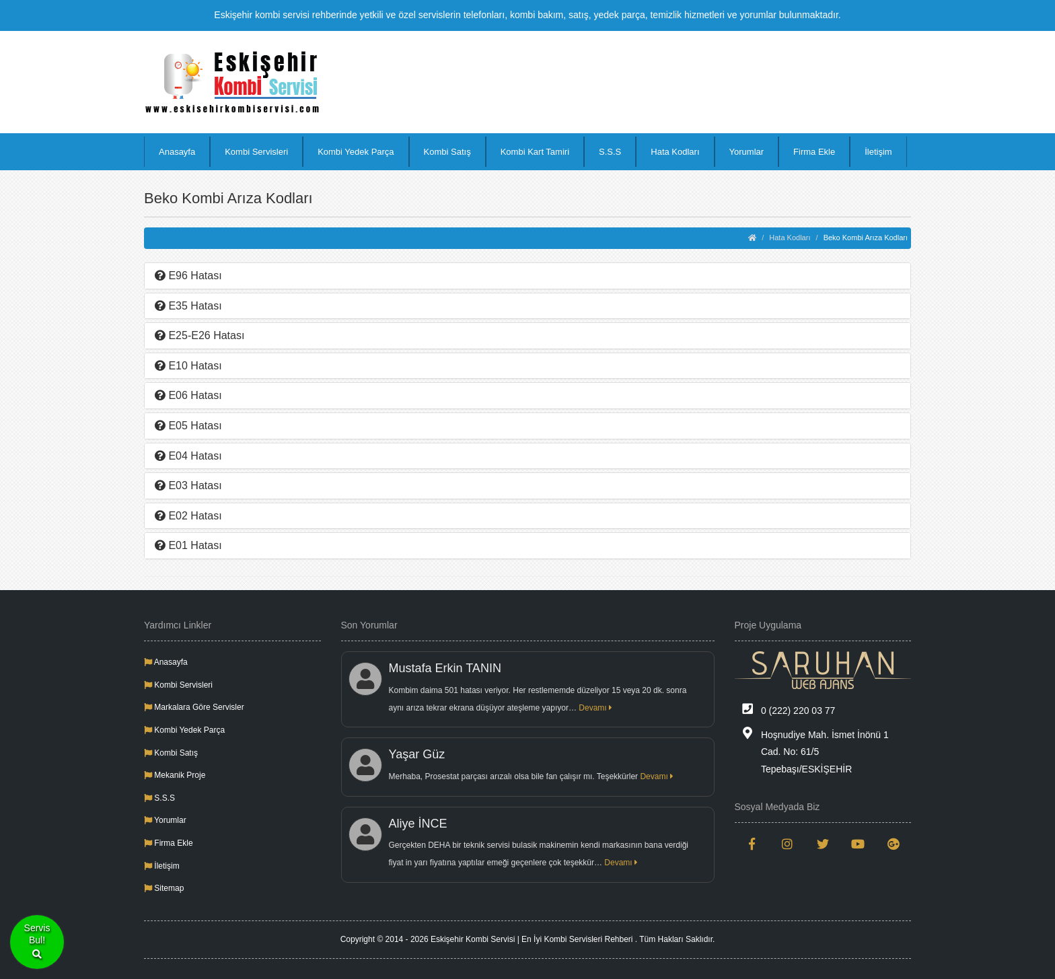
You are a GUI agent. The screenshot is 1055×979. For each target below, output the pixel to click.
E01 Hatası (188, 545)
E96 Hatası (188, 275)
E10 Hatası (188, 365)
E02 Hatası (188, 515)
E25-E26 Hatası (199, 335)
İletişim (878, 152)
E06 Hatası (188, 395)
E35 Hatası (188, 306)
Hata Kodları (675, 152)
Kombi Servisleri (256, 152)
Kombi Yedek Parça (356, 152)
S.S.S (610, 152)
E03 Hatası (188, 485)
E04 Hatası (188, 456)
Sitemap (164, 888)
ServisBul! (37, 942)
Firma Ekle (814, 152)
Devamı (595, 708)
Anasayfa (177, 152)
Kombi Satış (447, 152)
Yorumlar (746, 152)
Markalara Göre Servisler (194, 707)
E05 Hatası (188, 425)
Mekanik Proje (174, 775)
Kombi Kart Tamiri (535, 152)
